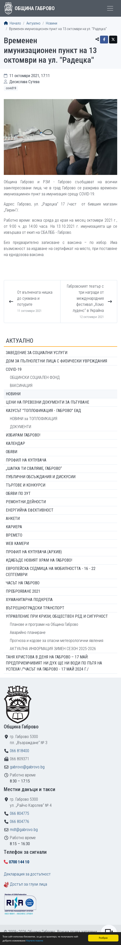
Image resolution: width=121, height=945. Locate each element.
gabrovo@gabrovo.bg (27, 767)
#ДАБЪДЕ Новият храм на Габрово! (39, 560)
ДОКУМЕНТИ (20, 426)
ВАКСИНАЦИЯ (21, 385)
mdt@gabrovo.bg (24, 829)
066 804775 (19, 813)
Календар (15, 443)
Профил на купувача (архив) (34, 551)
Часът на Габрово (22, 583)
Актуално (33, 23)
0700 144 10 (19, 862)
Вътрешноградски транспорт (35, 608)
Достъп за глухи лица (28, 884)
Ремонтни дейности (26, 501)
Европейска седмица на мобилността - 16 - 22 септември (50, 571)
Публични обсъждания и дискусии (40, 476)
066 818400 (19, 750)
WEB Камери (17, 543)
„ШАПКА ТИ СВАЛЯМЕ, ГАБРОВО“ (34, 468)
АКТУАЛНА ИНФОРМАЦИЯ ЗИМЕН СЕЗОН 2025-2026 (53, 648)
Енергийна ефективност (29, 510)
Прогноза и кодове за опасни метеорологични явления (56, 640)
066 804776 (19, 821)
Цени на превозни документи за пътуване (47, 402)
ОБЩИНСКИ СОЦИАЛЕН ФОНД (35, 377)
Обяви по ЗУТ (18, 493)
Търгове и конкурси (25, 485)
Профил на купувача (26, 460)
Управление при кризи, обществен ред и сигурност (57, 616)
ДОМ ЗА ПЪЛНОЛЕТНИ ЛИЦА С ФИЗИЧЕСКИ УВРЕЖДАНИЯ (56, 361)
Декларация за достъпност (27, 874)
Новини (51, 23)
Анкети (13, 518)
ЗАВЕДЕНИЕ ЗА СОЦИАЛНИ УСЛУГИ (36, 352)
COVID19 (11, 88)
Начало (12, 23)
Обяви (11, 451)
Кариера (14, 526)
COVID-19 (14, 369)
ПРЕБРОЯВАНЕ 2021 (23, 591)
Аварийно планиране (28, 632)
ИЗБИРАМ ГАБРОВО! (23, 435)
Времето (14, 535)
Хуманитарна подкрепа (29, 599)
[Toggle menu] (110, 8)
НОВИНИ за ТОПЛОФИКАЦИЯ (33, 418)
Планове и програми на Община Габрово (44, 624)
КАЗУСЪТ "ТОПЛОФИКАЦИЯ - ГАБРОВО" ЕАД (43, 410)
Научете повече (34, 940)
